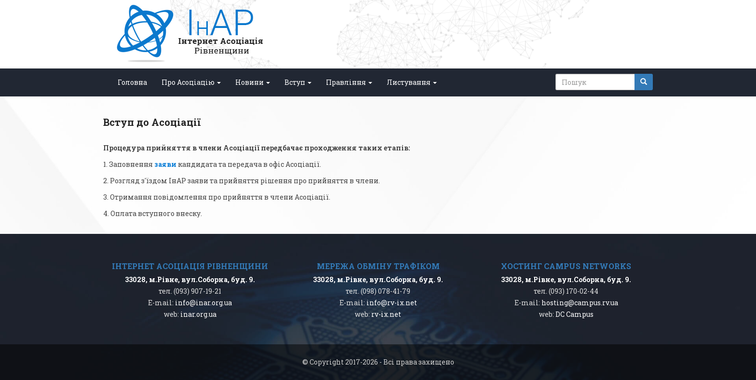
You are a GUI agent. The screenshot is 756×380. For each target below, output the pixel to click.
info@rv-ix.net (391, 302)
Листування (412, 82)
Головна (132, 82)
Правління (349, 82)
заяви (165, 164)
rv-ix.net (386, 314)
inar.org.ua (198, 314)
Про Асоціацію (191, 82)
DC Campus (574, 314)
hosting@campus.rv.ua (579, 302)
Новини (252, 82)
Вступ (297, 82)
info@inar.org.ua (203, 302)
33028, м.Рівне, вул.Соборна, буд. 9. (190, 279)
